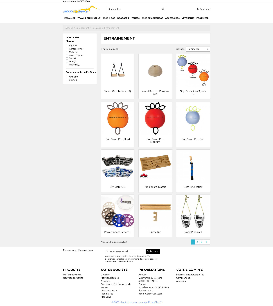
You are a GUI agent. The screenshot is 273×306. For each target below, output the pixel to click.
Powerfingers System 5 (117, 232)
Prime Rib (155, 232)
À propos (105, 281)
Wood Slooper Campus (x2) (155, 93)
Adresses (181, 281)
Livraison (105, 274)
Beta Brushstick (193, 187)
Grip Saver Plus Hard (117, 139)
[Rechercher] (136, 9)
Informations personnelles (190, 274)
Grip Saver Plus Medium (155, 140)
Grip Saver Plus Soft (193, 139)
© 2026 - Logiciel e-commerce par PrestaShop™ (137, 302)
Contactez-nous (109, 290)
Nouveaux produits (73, 278)
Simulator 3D (117, 187)
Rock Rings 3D (193, 232)
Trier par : (180, 49)
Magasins (106, 297)
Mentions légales (110, 278)
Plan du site (107, 294)
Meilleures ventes (72, 274)
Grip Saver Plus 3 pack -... (193, 93)
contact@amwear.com (151, 294)
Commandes (183, 278)
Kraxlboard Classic (155, 187)
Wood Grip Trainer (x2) (117, 91)
